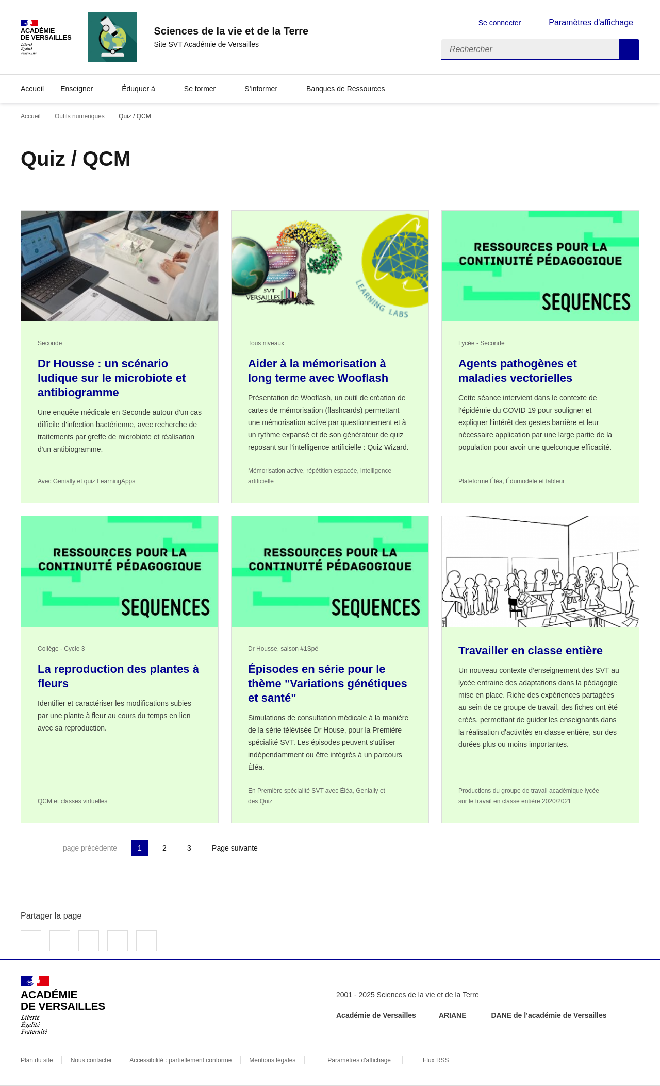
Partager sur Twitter (60, 940)
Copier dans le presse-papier (146, 940)
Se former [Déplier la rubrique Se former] (200, 88)
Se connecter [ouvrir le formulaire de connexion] (499, 23)
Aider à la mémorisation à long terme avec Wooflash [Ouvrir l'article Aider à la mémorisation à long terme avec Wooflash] (318, 370)
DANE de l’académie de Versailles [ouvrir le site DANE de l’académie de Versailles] (548, 1015)
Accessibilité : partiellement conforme (180, 1060)
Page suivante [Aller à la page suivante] (235, 848)
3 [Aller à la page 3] (189, 848)
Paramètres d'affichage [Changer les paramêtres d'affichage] (591, 22)
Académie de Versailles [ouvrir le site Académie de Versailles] (376, 1015)
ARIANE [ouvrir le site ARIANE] (454, 1015)
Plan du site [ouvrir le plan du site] (37, 1060)
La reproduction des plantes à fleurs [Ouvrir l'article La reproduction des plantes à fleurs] (118, 676)
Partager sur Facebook (31, 940)
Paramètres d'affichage (359, 1060)
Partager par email (117, 940)
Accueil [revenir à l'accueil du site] (32, 88)
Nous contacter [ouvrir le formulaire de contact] (91, 1060)
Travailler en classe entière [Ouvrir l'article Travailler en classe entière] (530, 650)
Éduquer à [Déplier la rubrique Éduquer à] (138, 88)
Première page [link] (29, 848)
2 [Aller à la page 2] (164, 848)
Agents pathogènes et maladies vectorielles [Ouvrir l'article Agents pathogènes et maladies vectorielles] (517, 370)
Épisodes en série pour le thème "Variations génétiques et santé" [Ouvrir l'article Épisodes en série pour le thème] (327, 683)
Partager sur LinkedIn (88, 940)
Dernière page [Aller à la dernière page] (292, 848)
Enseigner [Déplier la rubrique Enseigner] (76, 88)
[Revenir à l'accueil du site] (63, 1005)
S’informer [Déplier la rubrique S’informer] (260, 88)
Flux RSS (436, 1060)
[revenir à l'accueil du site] (231, 31)
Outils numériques (80, 116)
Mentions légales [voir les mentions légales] (272, 1060)
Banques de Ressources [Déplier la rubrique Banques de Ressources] (345, 88)
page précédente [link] (90, 848)
